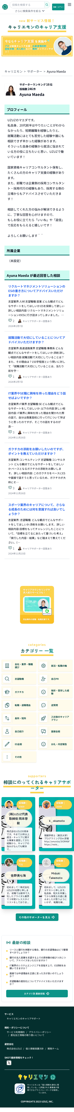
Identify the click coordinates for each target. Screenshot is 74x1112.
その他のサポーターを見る (37, 917)
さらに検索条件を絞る (30, 11)
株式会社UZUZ (14, 1048)
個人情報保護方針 (35, 1048)
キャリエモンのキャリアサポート (23, 1018)
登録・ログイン (58, 7)
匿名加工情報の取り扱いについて (27, 1035)
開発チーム (53, 1048)
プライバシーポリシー (40, 1032)
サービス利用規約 (16, 1032)
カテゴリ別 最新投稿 (37, 993)
